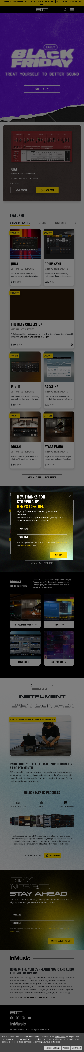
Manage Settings (53, 1048)
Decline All (76, 1048)
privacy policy (60, 1037)
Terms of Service (26, 545)
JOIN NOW (58, 554)
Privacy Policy (61, 543)
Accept (66, 1048)
